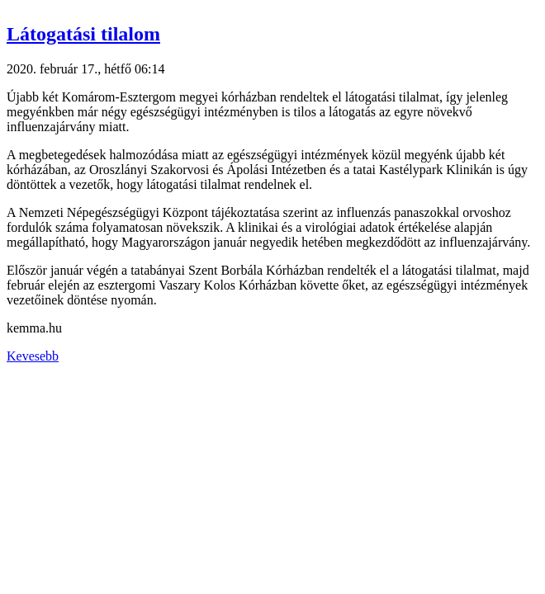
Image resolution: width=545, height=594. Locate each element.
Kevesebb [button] (33, 356)
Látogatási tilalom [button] (83, 34)
